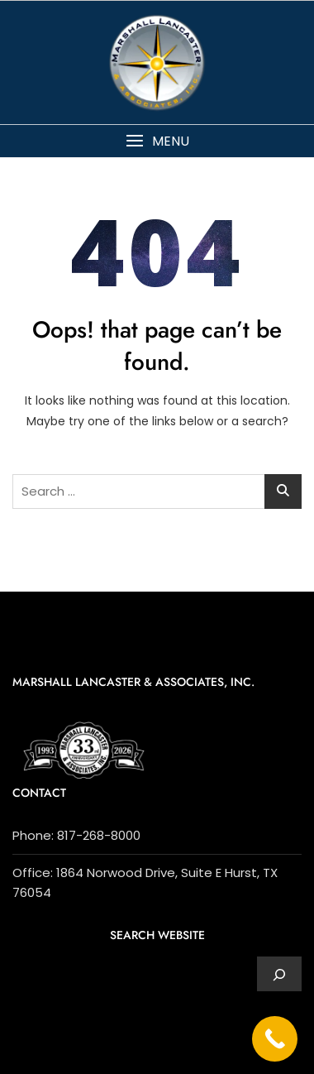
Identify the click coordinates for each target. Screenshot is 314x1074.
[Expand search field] (279, 974)
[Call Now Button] (274, 1039)
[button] (157, 141)
